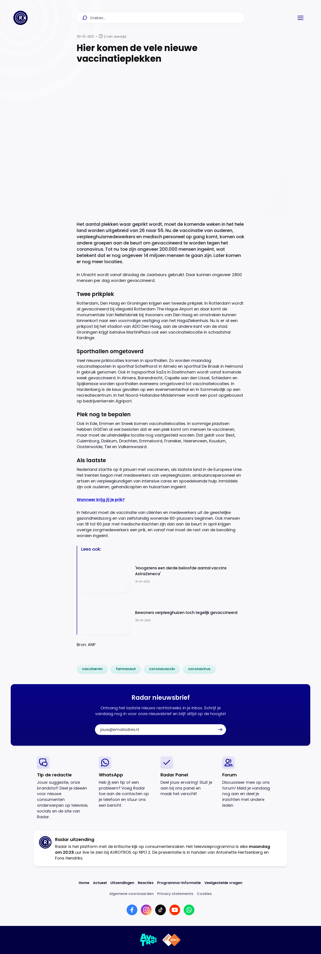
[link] (92, 669)
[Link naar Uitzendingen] (122, 883)
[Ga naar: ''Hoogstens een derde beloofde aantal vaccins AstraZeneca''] (162, 574)
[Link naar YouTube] (174, 910)
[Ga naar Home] (20, 18)
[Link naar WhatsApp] (189, 910)
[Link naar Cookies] (204, 894)
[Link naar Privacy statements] (175, 894)
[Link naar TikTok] (160, 910)
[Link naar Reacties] (146, 883)
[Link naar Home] (84, 883)
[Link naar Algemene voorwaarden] (131, 894)
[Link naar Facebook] (132, 910)
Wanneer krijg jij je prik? (101, 499)
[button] (300, 18)
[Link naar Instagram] (146, 910)
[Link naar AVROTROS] (148, 940)
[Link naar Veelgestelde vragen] (223, 883)
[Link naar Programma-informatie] (179, 883)
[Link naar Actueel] (100, 883)
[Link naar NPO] (171, 940)
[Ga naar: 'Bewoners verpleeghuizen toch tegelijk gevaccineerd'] (162, 616)
